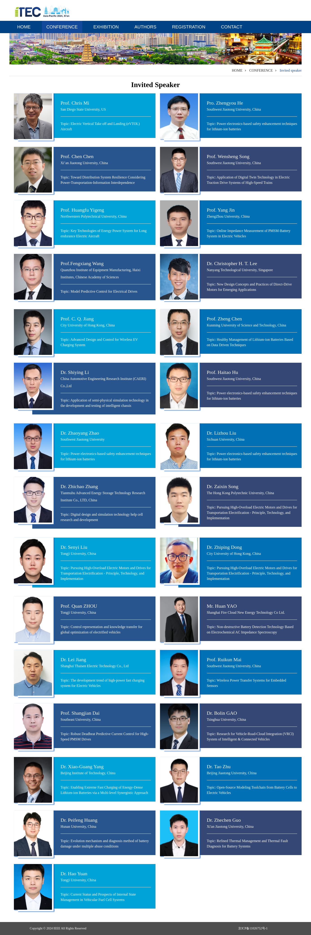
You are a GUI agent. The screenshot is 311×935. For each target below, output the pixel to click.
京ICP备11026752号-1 (253, 928)
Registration (188, 26)
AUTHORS (145, 26)
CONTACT (231, 26)
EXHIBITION (106, 26)
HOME (24, 26)
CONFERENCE (62, 26)
